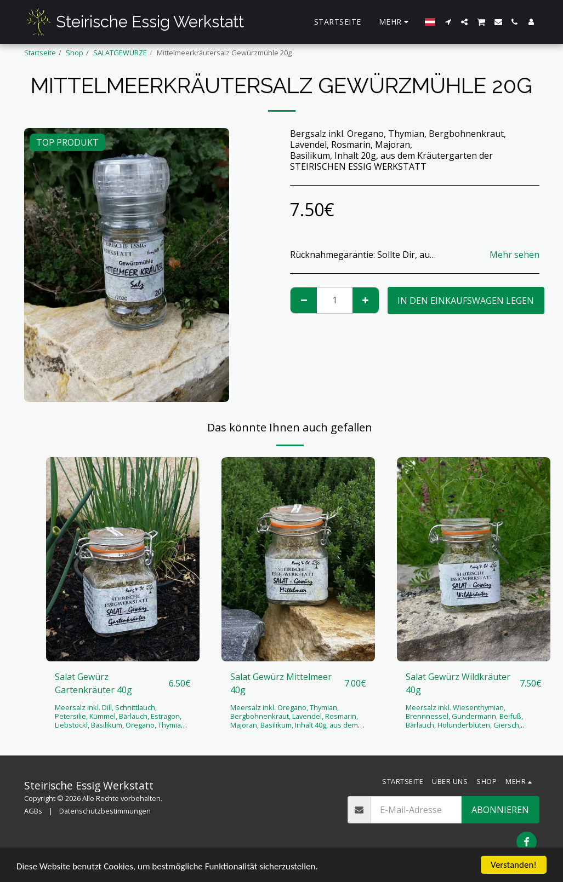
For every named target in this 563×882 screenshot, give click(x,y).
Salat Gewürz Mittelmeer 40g (281, 683)
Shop (74, 52)
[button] (448, 22)
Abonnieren (500, 810)
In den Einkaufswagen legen (465, 301)
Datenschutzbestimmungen (105, 811)
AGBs (33, 811)
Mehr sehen (514, 254)
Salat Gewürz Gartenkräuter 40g (93, 683)
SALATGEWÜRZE (120, 52)
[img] (123, 559)
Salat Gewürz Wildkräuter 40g (458, 683)
